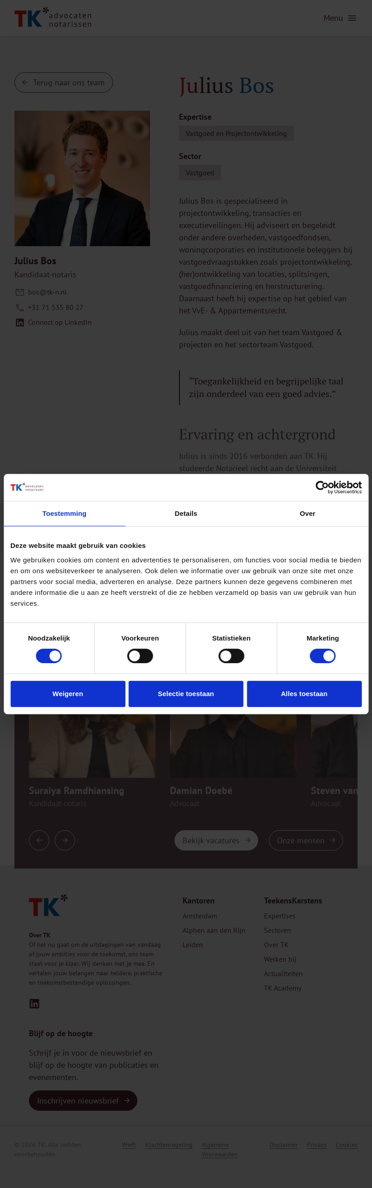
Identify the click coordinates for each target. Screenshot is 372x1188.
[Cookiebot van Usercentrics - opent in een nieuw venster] (322, 487)
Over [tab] (307, 513)
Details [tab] (186, 513)
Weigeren (67, 693)
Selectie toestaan (186, 693)
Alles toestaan (304, 693)
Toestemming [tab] (64, 513)
